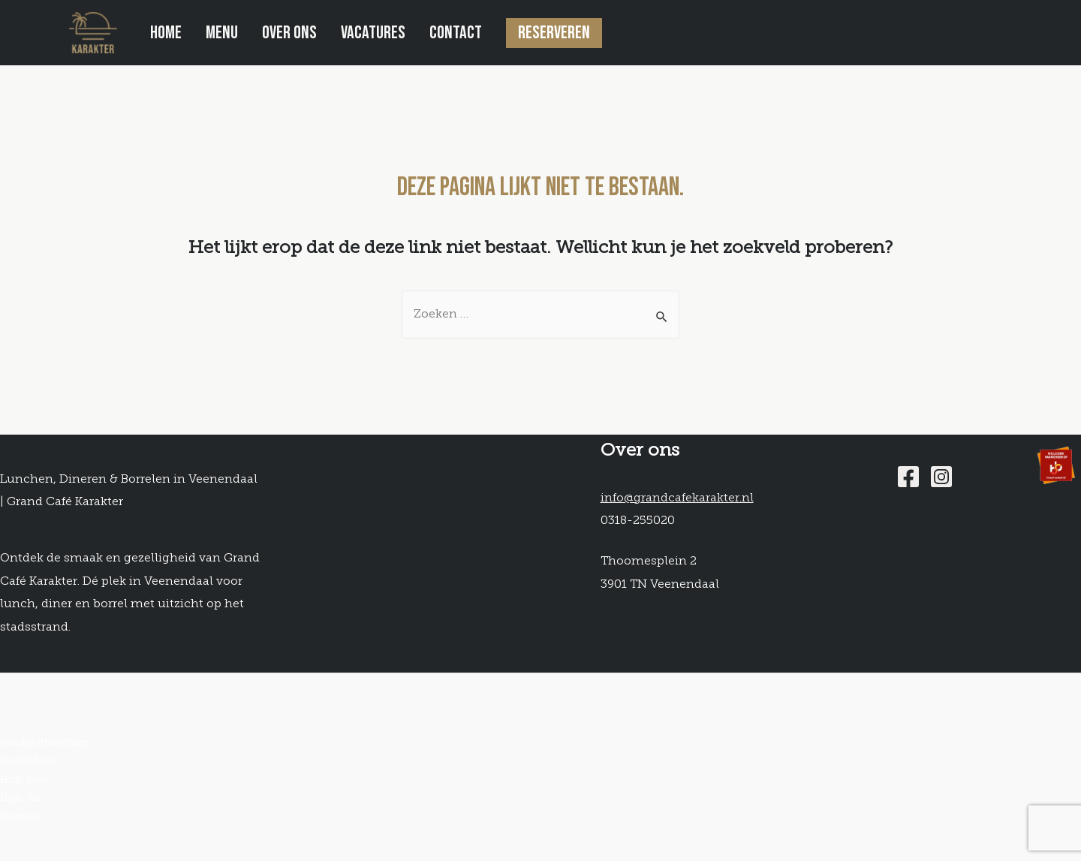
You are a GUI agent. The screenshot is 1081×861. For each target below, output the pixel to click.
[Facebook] (908, 477)
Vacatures (373, 33)
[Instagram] (941, 477)
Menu (222, 33)
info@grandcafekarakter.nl (677, 498)
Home (166, 33)
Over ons (289, 33)
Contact (455, 33)
